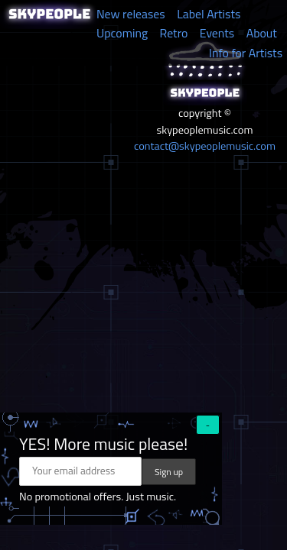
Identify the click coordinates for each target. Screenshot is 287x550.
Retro (174, 33)
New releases (130, 14)
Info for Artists (245, 53)
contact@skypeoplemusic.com (205, 146)
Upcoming (122, 33)
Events (217, 33)
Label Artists (208, 14)
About (261, 33)
